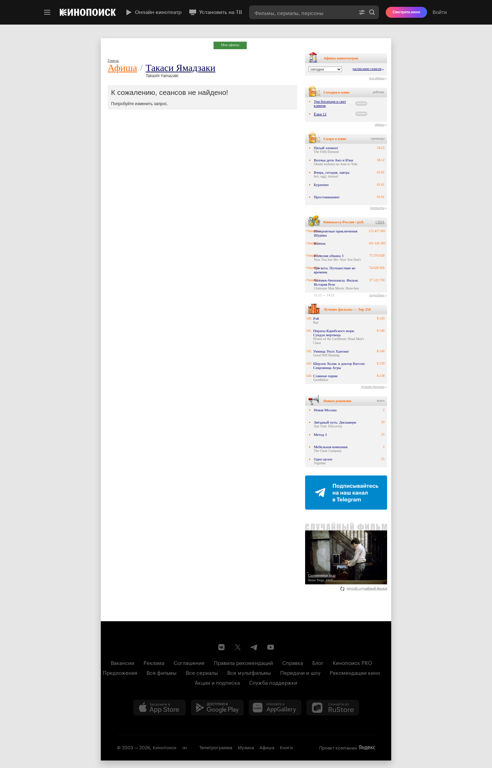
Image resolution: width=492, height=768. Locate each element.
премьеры (377, 208)
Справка (292, 662)
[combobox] (302, 12)
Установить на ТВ (215, 12)
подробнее (376, 295)
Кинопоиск (165, 746)
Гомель (113, 60)
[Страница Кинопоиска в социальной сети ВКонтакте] (221, 647)
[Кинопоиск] (88, 12)
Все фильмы (162, 672)
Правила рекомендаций (243, 662)
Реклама (154, 662)
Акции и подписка (217, 682)
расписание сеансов (367, 69)
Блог (318, 662)
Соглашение (189, 662)
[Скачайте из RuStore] (332, 707)
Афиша (122, 67)
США (379, 222)
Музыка (246, 746)
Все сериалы (202, 672)
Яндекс (367, 747)
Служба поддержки (273, 682)
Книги (286, 746)
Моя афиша (230, 45)
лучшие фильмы (372, 386)
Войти (440, 12)
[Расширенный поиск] (362, 12)
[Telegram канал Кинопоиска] (254, 647)
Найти (372, 12)
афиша (379, 124)
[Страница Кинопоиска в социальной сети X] (238, 647)
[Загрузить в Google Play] (217, 707)
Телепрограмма (215, 746)
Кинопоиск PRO (352, 662)
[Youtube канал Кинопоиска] (270, 647)
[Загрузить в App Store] (159, 707)
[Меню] (47, 12)
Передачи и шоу (300, 672)
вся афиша (377, 78)
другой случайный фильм (363, 588)
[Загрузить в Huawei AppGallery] (275, 707)
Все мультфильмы (249, 672)
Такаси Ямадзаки (180, 67)
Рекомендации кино (355, 672)
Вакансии (122, 662)
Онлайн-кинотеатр (153, 12)
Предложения (120, 672)
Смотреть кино (406, 12)
